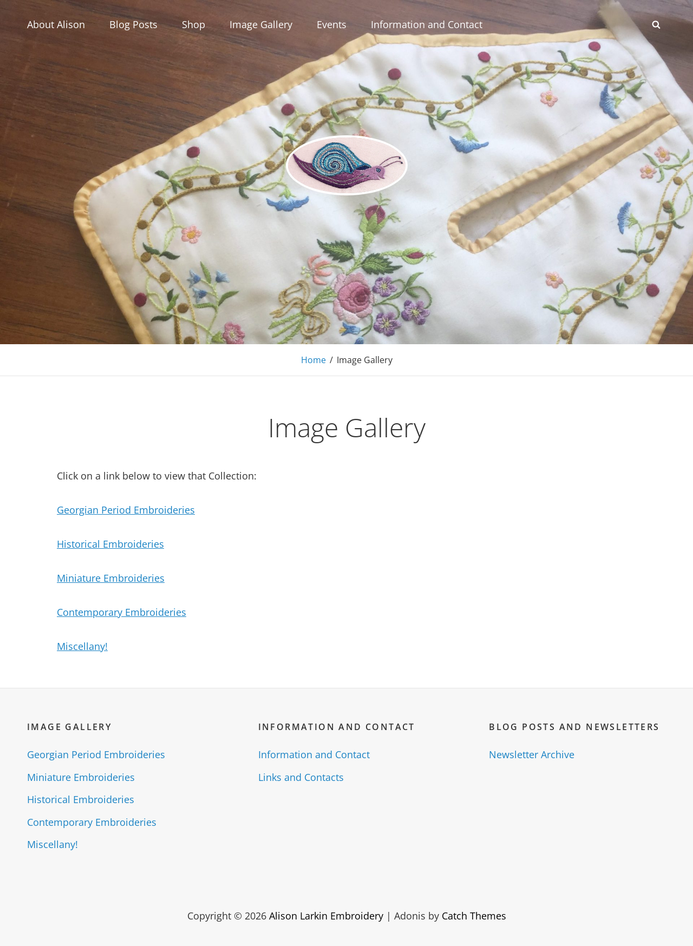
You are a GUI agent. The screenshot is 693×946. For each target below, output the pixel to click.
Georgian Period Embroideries (126, 509)
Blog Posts (133, 24)
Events (331, 24)
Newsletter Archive (531, 754)
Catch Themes (474, 915)
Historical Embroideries (110, 543)
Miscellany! (82, 646)
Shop (193, 24)
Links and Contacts (301, 777)
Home (313, 360)
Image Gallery (261, 24)
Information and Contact (426, 24)
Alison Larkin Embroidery (326, 915)
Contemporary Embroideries (121, 612)
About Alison (56, 24)
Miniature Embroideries (111, 577)
